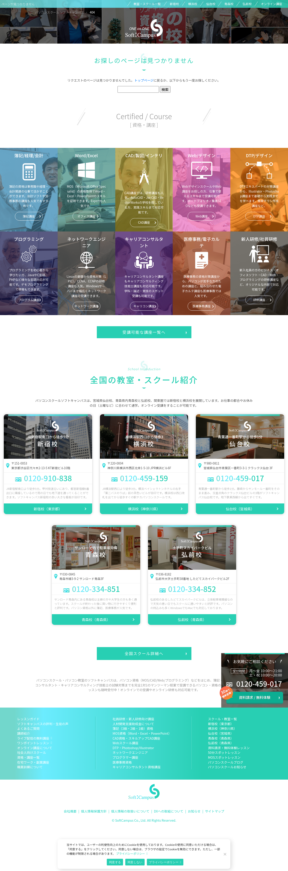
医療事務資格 (122, 762)
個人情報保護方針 (94, 811)
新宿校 (174, 4)
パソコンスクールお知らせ (227, 766)
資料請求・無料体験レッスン (229, 747)
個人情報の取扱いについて (130, 811)
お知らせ (194, 811)
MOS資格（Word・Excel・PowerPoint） (142, 733)
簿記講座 (29, 216)
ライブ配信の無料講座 (33, 738)
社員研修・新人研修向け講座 (133, 718)
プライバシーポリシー (130, 853)
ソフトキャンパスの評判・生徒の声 (42, 723)
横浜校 (192, 4)
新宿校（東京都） (48, 508)
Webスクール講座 (125, 742)
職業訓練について (30, 766)
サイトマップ (214, 811)
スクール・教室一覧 (222, 718)
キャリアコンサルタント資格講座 (137, 766)
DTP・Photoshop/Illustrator (133, 747)
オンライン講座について (34, 747)
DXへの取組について (168, 811)
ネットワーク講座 (86, 306)
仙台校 (210, 4)
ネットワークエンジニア (130, 752)
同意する (115, 862)
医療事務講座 (202, 306)
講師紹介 (23, 733)
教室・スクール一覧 (147, 4)
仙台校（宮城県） (240, 508)
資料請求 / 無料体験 (254, 697)
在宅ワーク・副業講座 (33, 762)
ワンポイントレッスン (33, 742)
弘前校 (247, 4)
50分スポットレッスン (224, 752)
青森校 (228, 4)
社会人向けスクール (31, 752)
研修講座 (259, 300)
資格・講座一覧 (28, 757)
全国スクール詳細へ (144, 653)
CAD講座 (144, 222)
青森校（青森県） (96, 619)
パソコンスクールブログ (225, 762)
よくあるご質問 (28, 728)
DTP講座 (259, 216)
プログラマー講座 (125, 757)
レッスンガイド (28, 718)
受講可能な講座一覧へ (144, 332)
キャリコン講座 (143, 306)
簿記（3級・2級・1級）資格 (133, 728)
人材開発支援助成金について (133, 723)
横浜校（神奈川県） (144, 508)
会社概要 (70, 811)
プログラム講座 (28, 300)
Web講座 (201, 216)
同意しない (135, 862)
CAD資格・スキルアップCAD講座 (136, 738)
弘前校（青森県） (192, 619)
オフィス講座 (86, 216)
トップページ (144, 80)
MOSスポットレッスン (224, 757)
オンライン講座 (271, 4)
